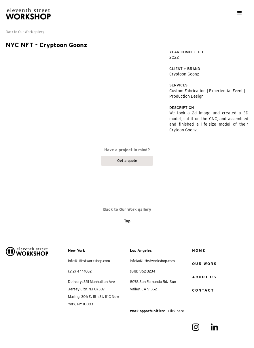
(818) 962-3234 (142, 271)
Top (127, 221)
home (198, 250)
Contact (203, 290)
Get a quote (127, 160)
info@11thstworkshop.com (89, 261)
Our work (204, 264)
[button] (239, 13)
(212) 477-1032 (80, 271)
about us (204, 277)
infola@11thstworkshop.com (152, 261)
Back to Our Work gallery (25, 32)
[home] (28, 11)
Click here (176, 311)
